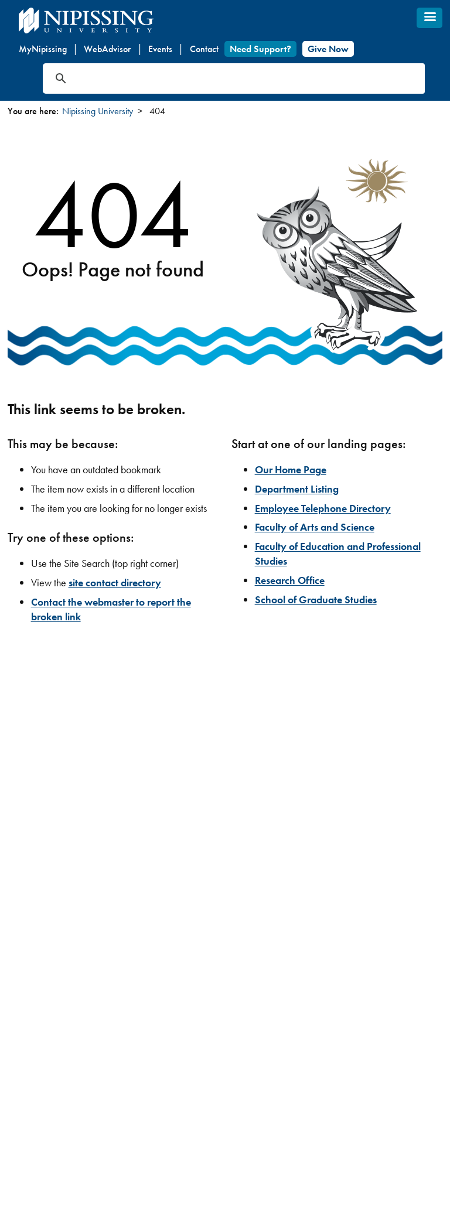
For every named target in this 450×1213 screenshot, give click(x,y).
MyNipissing (43, 49)
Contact (204, 49)
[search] (220, 78)
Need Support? (260, 49)
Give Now (328, 49)
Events (160, 49)
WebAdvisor (107, 49)
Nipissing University (97, 111)
